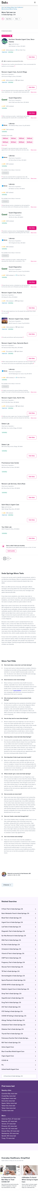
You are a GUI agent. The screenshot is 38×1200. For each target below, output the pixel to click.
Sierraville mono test (8, 1101)
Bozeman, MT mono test (9, 1121)
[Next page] (10, 558)
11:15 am (13, 138)
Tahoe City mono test (8, 1106)
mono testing (17, 690)
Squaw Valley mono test (9, 1103)
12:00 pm (5, 142)
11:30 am (21, 138)
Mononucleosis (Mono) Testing (9, 9)
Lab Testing (7, 7)
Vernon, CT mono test (9, 1124)
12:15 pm (13, 142)
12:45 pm (29, 142)
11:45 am (29, 138)
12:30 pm (21, 142)
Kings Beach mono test (9, 1098)
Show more (33, 92)
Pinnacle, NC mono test (9, 1126)
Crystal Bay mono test (8, 1096)
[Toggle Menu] (33, 2)
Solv (3, 7)
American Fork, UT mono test (11, 1119)
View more (4, 145)
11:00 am (5, 138)
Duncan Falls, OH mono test (10, 1131)
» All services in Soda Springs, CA (13, 1076)
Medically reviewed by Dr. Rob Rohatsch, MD (19, 873)
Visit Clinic (32, 57)
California (20, 7)
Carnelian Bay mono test (9, 1093)
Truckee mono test (7, 1110)
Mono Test (14, 7)
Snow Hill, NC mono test (9, 1128)
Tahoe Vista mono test (9, 1108)
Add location (11, 551)
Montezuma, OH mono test (10, 1133)
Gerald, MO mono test (9, 1136)
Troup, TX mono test (8, 1138)
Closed (5, 173)
